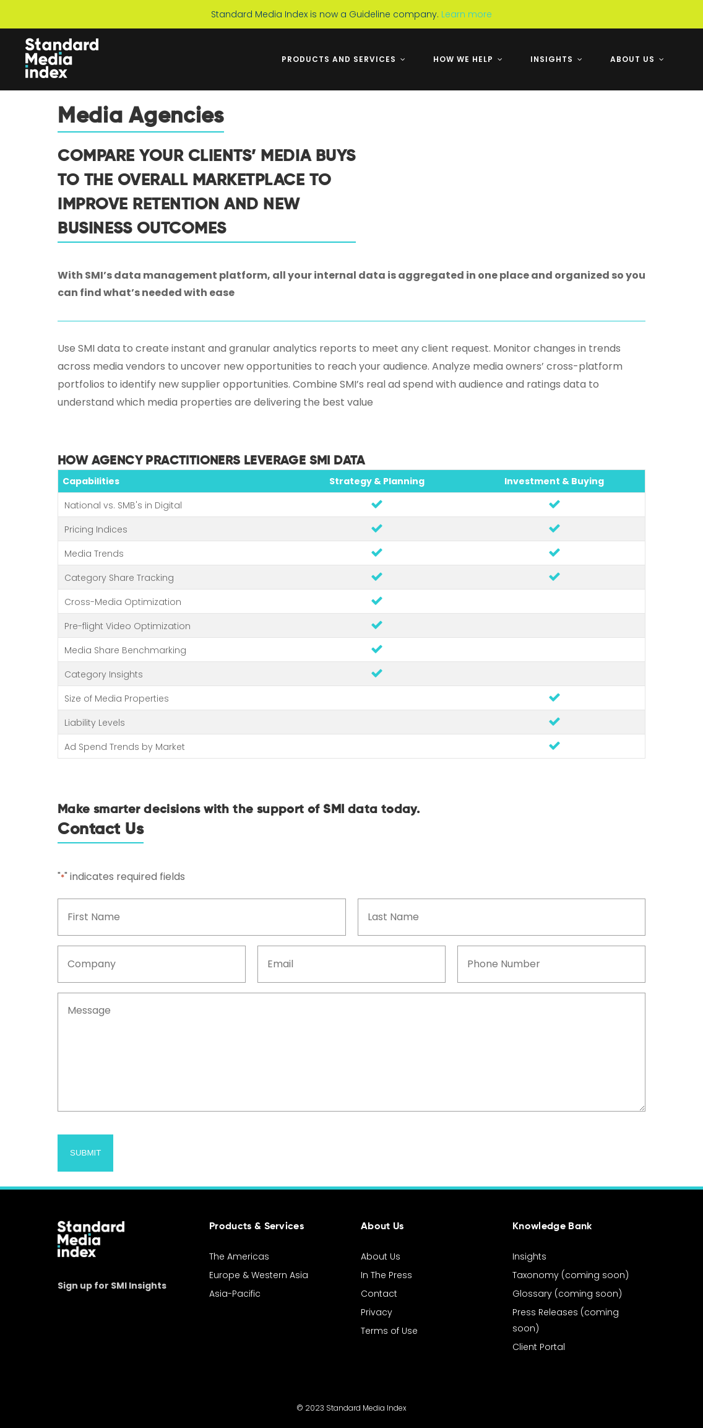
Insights (529, 1256)
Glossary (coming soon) (567, 1293)
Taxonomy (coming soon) (570, 1275)
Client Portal (538, 1347)
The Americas (239, 1256)
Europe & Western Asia (258, 1275)
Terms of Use (389, 1331)
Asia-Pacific (235, 1293)
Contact (379, 1293)
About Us (380, 1256)
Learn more (466, 14)
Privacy (376, 1312)
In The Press (386, 1275)
